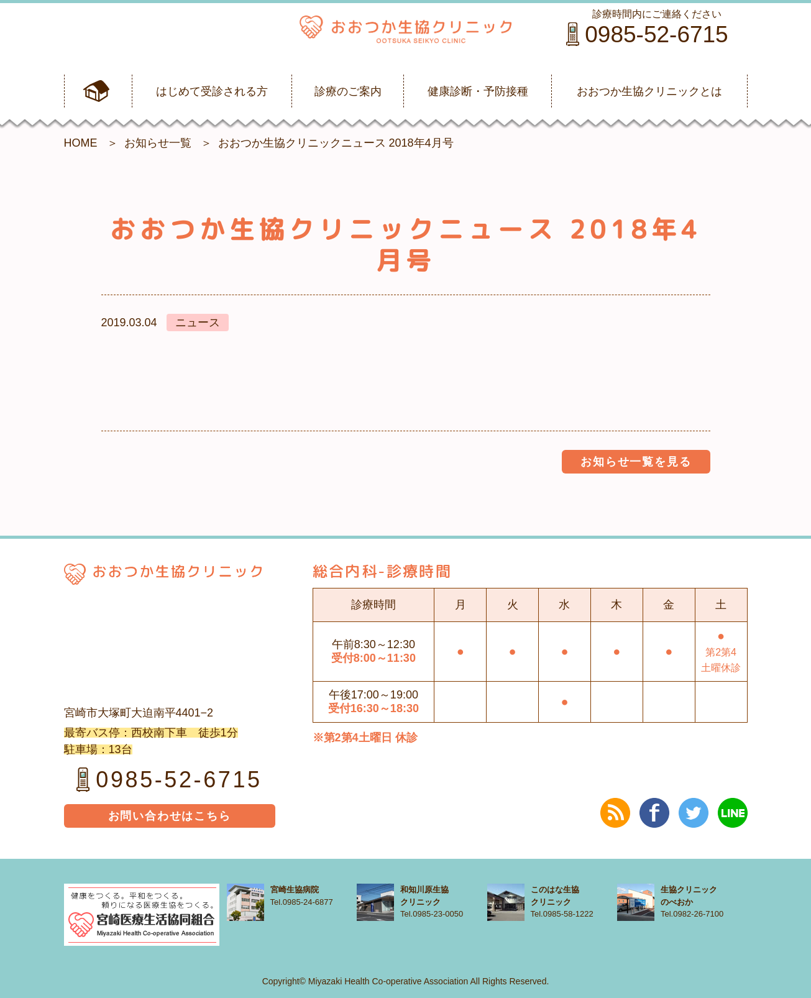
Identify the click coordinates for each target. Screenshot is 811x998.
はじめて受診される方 (212, 91)
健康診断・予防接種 (478, 91)
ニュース (197, 322)
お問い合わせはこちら (169, 816)
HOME (81, 143)
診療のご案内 (348, 91)
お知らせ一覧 (157, 143)
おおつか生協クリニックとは (649, 91)
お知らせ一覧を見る (635, 462)
